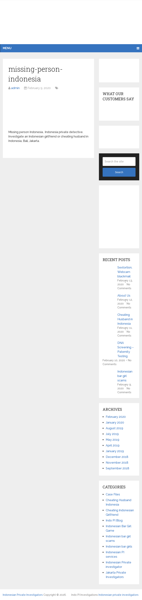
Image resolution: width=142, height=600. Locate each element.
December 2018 (117, 457)
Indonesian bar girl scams (124, 376)
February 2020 (116, 417)
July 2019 (112, 434)
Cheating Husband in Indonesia (125, 319)
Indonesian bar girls (119, 546)
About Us (123, 295)
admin (15, 88)
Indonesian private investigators (118, 594)
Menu (7, 48)
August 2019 (114, 428)
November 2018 (117, 462)
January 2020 (115, 422)
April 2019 (112, 445)
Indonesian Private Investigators (23, 594)
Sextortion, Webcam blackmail (124, 272)
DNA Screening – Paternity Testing (125, 349)
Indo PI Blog (114, 520)
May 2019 (112, 439)
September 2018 (117, 468)
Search (119, 172)
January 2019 (115, 451)
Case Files (113, 494)
